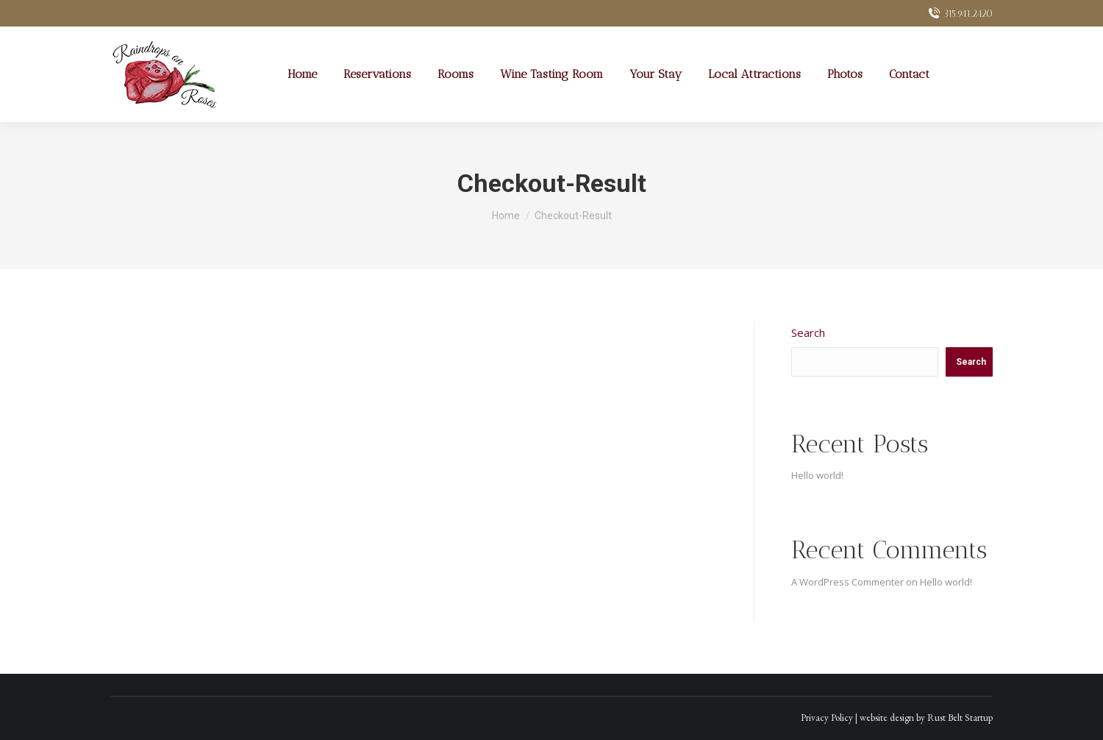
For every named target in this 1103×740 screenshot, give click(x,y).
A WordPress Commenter (847, 581)
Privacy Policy (827, 717)
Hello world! (817, 475)
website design (887, 717)
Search (808, 332)
